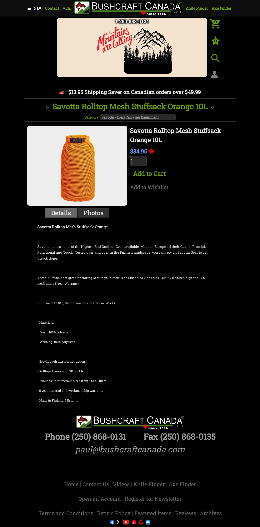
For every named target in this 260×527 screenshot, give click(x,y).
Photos (93, 213)
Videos (122, 484)
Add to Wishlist (149, 187)
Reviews (186, 513)
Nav (37, 8)
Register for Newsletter (153, 498)
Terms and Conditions (66, 513)
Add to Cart (149, 173)
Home (72, 484)
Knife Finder (197, 8)
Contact (52, 8)
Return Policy (114, 513)
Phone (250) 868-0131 (85, 436)
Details (61, 213)
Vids (67, 8)
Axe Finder (221, 8)
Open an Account (99, 498)
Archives (211, 513)
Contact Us (96, 484)
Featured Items (153, 513)
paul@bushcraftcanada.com (130, 449)
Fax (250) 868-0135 (179, 436)
